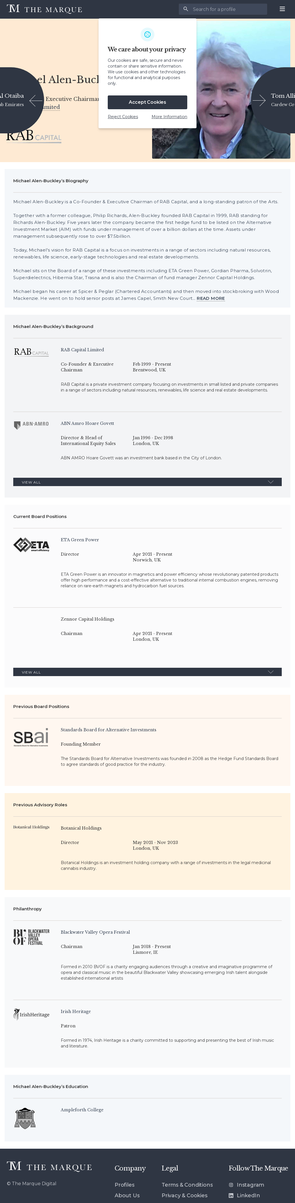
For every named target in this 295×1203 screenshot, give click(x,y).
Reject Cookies (123, 116)
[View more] (211, 298)
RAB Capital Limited (32, 107)
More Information (169, 116)
